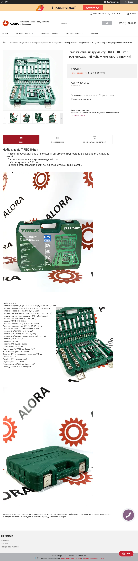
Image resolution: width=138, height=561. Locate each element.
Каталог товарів (23, 33)
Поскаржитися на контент (70, 558)
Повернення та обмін (49, 33)
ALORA (5, 33)
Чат (126, 553)
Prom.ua (82, 556)
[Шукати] (107, 23)
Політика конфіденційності (93, 558)
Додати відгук (118, 14)
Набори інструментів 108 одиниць (47, 42)
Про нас (94, 33)
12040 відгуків (113, 2)
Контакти (5, 540)
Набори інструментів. (20, 42)
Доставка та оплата (75, 33)
